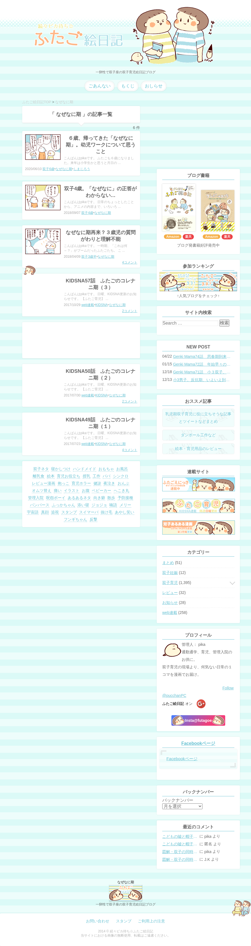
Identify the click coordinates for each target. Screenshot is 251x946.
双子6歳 (48, 169)
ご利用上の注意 (151, 921)
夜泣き (109, 483)
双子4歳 (87, 213)
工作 (96, 476)
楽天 (188, 237)
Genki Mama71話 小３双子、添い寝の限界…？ (202, 372)
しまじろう (81, 169)
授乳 (86, 476)
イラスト (71, 490)
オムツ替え (41, 490)
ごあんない (99, 86)
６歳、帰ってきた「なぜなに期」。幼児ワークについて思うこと (101, 144)
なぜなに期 (63, 169)
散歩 (111, 497)
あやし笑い (124, 512)
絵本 (51, 476)
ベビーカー (101, 490)
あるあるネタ (79, 497)
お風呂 (122, 469)
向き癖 (99, 497)
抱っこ (63, 483)
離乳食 (38, 476)
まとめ (168, 562)
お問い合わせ (97, 921)
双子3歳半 (89, 257)
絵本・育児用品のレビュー (198, 448)
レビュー (170, 592)
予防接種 (125, 497)
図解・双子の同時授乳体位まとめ (180, 851)
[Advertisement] (81, 340)
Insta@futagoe (198, 720)
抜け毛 (106, 512)
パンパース (39, 505)
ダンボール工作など (198, 435)
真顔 (45, 512)
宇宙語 (33, 512)
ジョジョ (99, 505)
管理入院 (36, 497)
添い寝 (83, 505)
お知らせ (170, 602)
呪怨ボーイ (55, 497)
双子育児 (170, 582)
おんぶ (123, 483)
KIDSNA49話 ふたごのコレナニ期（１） (100, 423)
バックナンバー (177, 800)
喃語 (113, 505)
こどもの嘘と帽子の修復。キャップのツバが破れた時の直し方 (180, 836)
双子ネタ (41, 469)
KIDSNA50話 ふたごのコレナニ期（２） (100, 374)
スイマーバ (88, 512)
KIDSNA (101, 305)
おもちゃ (106, 469)
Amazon (172, 237)
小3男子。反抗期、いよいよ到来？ (202, 380)
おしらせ (154, 86)
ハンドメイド (84, 469)
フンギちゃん (75, 519)
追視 (55, 512)
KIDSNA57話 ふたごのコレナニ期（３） (100, 284)
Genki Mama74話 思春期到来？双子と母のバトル (202, 356)
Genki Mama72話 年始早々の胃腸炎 (202, 364)
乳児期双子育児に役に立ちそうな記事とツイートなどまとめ (198, 418)
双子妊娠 (170, 572)
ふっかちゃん (63, 505)
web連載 (87, 305)
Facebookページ (198, 743)
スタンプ (69, 512)
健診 (97, 483)
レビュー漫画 (43, 483)
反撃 (93, 519)
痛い (58, 490)
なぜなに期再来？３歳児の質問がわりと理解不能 (101, 236)
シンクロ (120, 476)
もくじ (128, 86)
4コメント (129, 262)
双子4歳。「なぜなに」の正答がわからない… (100, 192)
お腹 (86, 490)
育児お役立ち (68, 476)
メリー (125, 505)
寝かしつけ (60, 469)
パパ (106, 476)
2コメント (129, 311)
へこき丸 (121, 490)
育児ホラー (81, 483)
